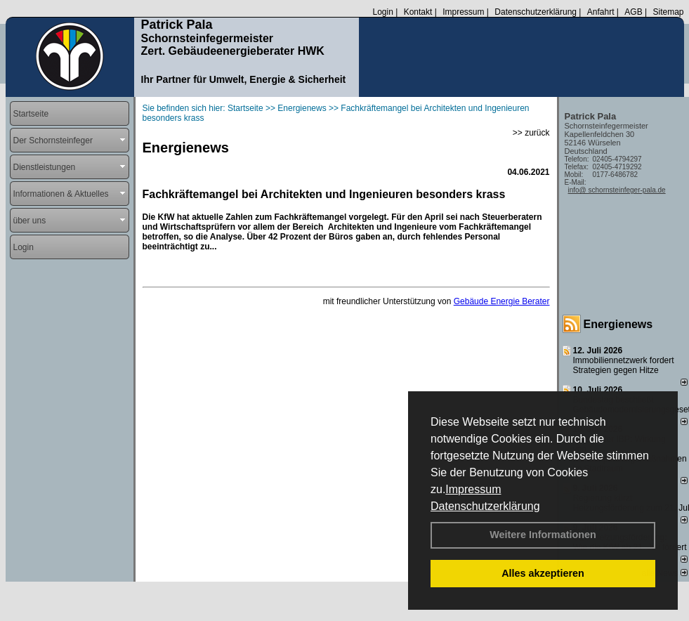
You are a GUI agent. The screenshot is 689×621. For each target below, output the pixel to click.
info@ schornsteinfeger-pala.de (617, 190)
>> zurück (531, 133)
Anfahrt (601, 12)
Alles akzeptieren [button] (542, 573)
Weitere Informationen (543, 534)
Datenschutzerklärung (485, 506)
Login (382, 12)
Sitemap (667, 12)
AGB (633, 12)
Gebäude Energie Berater (502, 301)
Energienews (618, 324)
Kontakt (418, 12)
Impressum (473, 489)
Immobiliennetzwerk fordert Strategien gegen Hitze (623, 365)
